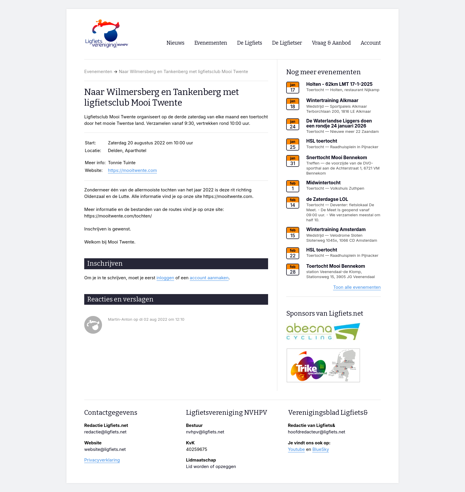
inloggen (165, 277)
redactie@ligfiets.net (105, 432)
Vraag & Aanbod (331, 43)
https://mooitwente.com (132, 170)
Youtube (296, 449)
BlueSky (320, 449)
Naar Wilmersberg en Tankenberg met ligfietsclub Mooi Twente (183, 71)
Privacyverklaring (102, 460)
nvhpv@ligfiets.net (205, 432)
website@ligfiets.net (105, 449)
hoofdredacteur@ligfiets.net (316, 432)
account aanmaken (209, 277)
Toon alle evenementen (357, 287)
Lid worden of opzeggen (211, 466)
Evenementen (98, 71)
